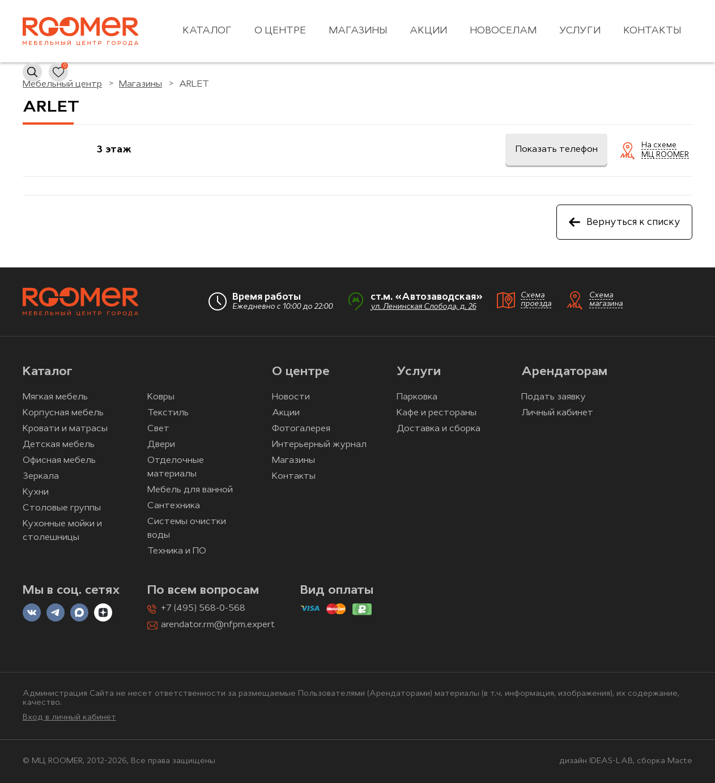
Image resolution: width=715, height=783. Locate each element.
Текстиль (168, 413)
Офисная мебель (59, 460)
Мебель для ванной (190, 490)
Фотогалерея (301, 428)
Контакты (652, 31)
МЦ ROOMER (665, 155)
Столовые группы (62, 508)
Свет (158, 428)
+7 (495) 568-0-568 (203, 608)
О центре (280, 31)
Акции (428, 31)
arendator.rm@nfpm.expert (218, 624)
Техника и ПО (176, 551)
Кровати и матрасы (65, 428)
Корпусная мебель (63, 413)
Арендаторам (564, 371)
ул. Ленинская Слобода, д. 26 (423, 306)
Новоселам (503, 31)
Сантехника (173, 505)
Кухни (36, 492)
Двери (161, 444)
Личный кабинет (557, 413)
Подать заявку (553, 397)
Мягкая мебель (55, 397)
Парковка (417, 397)
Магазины (358, 31)
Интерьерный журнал (319, 444)
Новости (291, 397)
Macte (679, 761)
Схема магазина (606, 300)
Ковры (161, 397)
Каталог (207, 31)
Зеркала (41, 476)
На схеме (658, 145)
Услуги (580, 31)
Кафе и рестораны (436, 413)
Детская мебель (59, 444)
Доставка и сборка (438, 428)
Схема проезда (536, 300)
